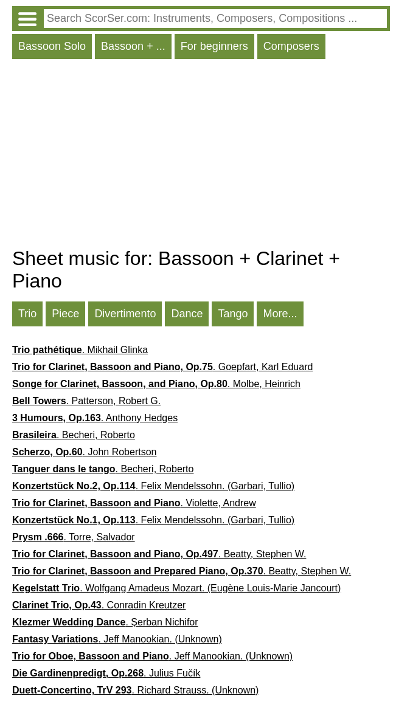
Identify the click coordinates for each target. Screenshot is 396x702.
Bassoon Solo (52, 46)
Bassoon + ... (133, 46)
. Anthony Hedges (95, 418)
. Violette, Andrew (134, 503)
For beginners (214, 46)
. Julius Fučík (106, 673)
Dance (187, 314)
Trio (27, 314)
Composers (291, 46)
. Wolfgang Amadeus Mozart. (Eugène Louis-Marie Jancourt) (176, 588)
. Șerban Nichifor (105, 622)
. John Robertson (84, 452)
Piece (65, 314)
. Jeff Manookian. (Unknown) (117, 639)
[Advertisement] (201, 156)
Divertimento (125, 314)
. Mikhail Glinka (80, 350)
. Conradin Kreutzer (99, 605)
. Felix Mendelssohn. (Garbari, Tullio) (153, 486)
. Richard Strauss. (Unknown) (135, 690)
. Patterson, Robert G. (86, 401)
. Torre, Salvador (73, 537)
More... (280, 314)
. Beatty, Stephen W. (159, 554)
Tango (233, 314)
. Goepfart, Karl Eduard (162, 367)
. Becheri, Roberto (73, 435)
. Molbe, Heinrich (156, 384)
